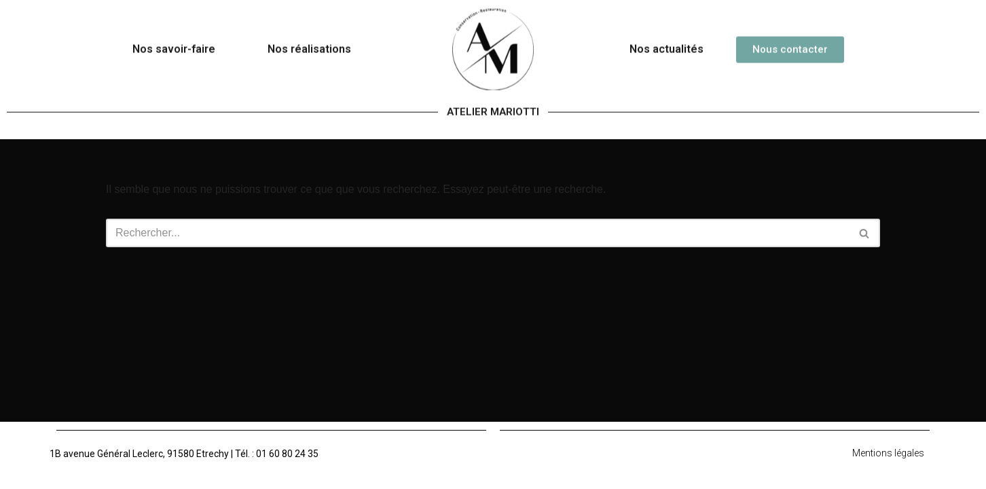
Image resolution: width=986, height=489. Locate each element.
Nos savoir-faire (173, 40)
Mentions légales (888, 453)
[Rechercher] (478, 233)
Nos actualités (666, 40)
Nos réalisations (309, 40)
